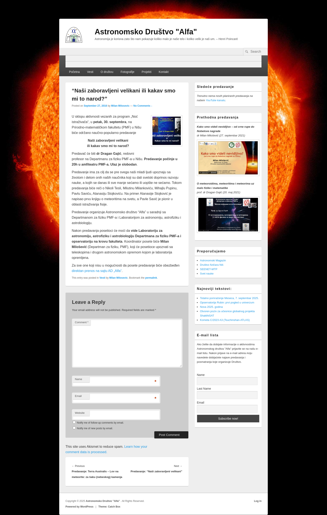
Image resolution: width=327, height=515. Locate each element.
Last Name (204, 388)
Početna (74, 72)
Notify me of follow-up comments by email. (100, 422)
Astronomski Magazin (213, 260)
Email (78, 396)
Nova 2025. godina (211, 306)
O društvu (107, 72)
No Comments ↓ (142, 105)
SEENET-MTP (208, 269)
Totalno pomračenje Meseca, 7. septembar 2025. (229, 298)
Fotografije (127, 72)
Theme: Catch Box (109, 506)
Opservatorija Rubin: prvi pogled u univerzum (227, 302)
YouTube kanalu (215, 100)
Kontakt (164, 72)
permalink (151, 277)
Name (78, 379)
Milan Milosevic (120, 105)
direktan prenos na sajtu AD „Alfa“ (97, 271)
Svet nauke (207, 273)
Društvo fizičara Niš (211, 264)
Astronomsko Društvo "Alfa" (146, 31)
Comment (81, 322)
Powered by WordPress (79, 506)
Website (80, 412)
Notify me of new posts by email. (95, 428)
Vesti (90, 72)
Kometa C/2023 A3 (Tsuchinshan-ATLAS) (225, 320)
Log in (258, 501)
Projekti (146, 72)
